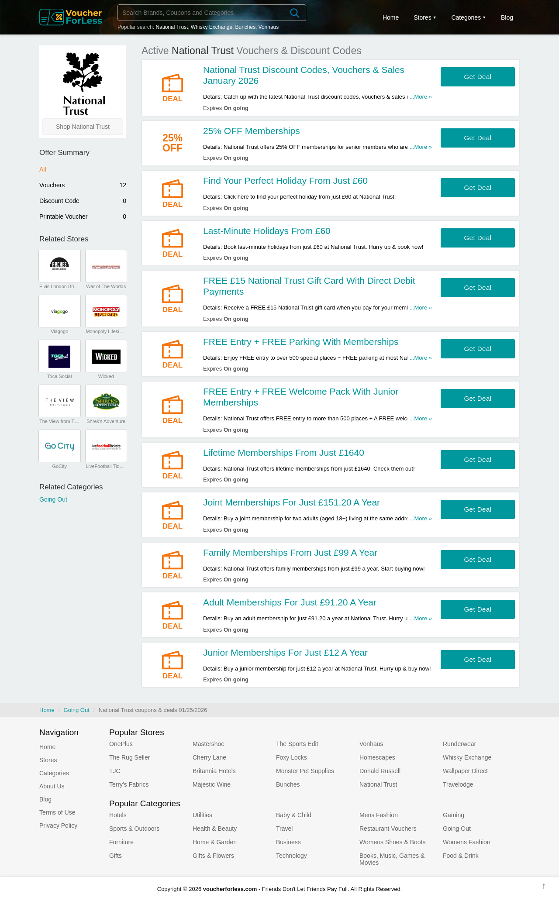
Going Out (53, 499)
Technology (291, 855)
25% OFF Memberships (251, 131)
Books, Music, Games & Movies (391, 859)
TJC (115, 770)
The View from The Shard (59, 421)
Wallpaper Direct (465, 770)
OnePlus (121, 743)
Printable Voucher (82, 216)
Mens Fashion (378, 815)
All (42, 169)
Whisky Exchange (211, 27)
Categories (466, 17)
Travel (284, 828)
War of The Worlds (106, 286)
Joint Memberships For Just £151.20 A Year (291, 502)
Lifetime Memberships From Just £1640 (283, 452)
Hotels (118, 815)
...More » (421, 96)
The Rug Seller (129, 757)
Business (288, 842)
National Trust (171, 27)
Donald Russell (379, 770)
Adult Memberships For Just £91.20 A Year (289, 602)
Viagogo (59, 331)
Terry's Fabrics (129, 784)
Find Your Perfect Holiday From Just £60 (285, 180)
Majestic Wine (212, 784)
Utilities (202, 815)
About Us (52, 786)
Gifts (115, 855)
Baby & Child (293, 815)
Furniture (121, 842)
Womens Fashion (466, 842)
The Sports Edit (297, 743)
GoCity (59, 466)
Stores (422, 17)
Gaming (453, 815)
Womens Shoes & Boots (392, 842)
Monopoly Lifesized (106, 331)
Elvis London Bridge (59, 286)
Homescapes (377, 757)
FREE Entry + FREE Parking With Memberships (301, 342)
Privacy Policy (58, 825)
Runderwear (459, 743)
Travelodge (458, 784)
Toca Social (59, 376)
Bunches (245, 27)
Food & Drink (461, 855)
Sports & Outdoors (134, 828)
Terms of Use (57, 812)
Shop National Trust (83, 126)
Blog (507, 17)
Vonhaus (269, 27)
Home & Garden (215, 842)
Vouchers (82, 185)
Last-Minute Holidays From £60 (267, 231)
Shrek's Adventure (105, 421)
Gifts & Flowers (213, 855)
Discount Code (82, 200)
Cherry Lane (209, 757)
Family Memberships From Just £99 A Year (290, 552)
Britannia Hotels (214, 770)
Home (47, 710)
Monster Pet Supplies (305, 770)
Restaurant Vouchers (388, 828)
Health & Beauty (215, 828)
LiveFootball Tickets (106, 466)
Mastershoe (208, 743)
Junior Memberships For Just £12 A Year (285, 652)
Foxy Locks (291, 757)
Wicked (106, 376)
